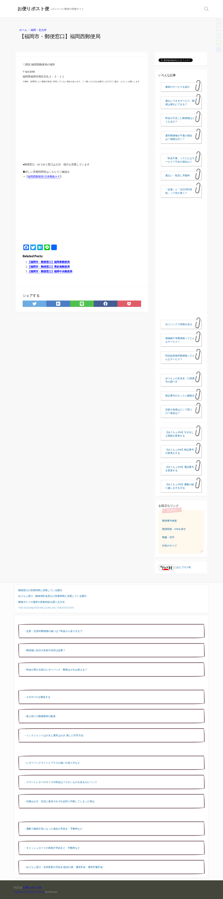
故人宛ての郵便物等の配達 (41, 716)
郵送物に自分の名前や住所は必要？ (45, 650)
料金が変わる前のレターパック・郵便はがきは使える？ (56, 669)
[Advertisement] (82, 212)
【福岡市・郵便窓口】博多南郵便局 (49, 266)
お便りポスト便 (32, 887)
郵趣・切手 (168, 537)
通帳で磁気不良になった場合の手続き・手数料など (54, 828)
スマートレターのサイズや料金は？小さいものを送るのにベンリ (61, 782)
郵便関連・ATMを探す (174, 529)
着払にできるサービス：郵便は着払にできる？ (180, 102)
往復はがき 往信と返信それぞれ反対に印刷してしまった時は (60, 801)
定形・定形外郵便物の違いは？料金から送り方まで (54, 631)
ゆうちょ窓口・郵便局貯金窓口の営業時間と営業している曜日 (52, 595)
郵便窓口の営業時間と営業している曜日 (40, 590)
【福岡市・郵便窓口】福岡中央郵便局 (50, 271)
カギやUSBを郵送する (38, 696)
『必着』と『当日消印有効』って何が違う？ (178, 191)
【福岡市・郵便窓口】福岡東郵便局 (49, 262)
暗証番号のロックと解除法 (180, 395)
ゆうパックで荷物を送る (178, 324)
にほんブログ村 (175, 567)
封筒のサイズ (169, 545)
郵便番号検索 (169, 520)
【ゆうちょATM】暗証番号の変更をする (179, 451)
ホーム (23, 29)
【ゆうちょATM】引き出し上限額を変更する (179, 434)
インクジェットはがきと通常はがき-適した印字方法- (55, 735)
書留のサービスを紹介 (177, 86)
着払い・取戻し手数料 (177, 175)
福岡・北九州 (38, 29)
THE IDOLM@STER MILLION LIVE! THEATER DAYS (46, 607)
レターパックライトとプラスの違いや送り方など (53, 762)
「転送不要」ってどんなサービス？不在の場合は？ (180, 160)
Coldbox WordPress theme (29, 891)
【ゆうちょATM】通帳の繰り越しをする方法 (179, 486)
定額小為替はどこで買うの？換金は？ (178, 411)
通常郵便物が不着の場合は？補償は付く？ (178, 137)
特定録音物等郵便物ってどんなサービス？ (180, 357)
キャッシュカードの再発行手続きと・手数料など (53, 847)
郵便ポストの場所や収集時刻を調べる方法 (41, 601)
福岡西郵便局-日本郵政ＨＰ (44, 176)
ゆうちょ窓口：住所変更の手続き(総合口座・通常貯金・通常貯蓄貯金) (64, 867)
